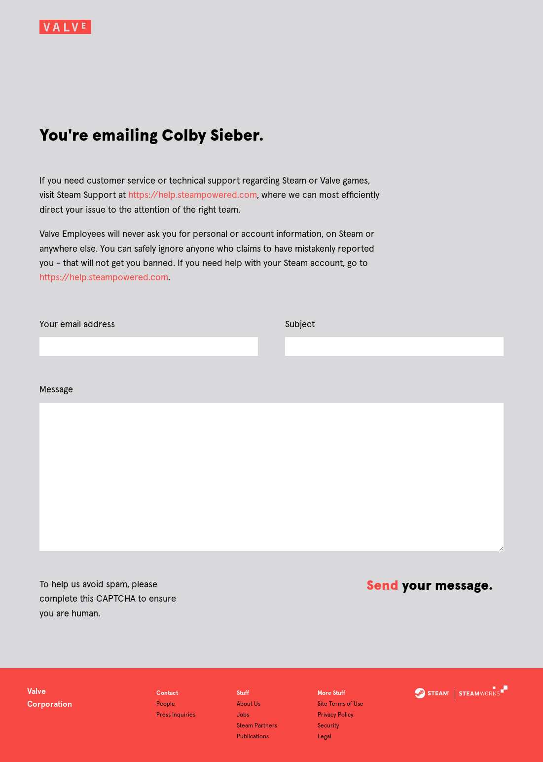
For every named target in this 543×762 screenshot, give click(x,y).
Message (56, 389)
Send (382, 586)
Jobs (243, 715)
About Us (248, 704)
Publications (253, 737)
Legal (324, 737)
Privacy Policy (336, 715)
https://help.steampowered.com (192, 195)
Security (328, 726)
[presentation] (255, 591)
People (165, 704)
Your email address (77, 324)
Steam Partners (257, 726)
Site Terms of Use (340, 704)
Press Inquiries (175, 715)
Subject (300, 324)
